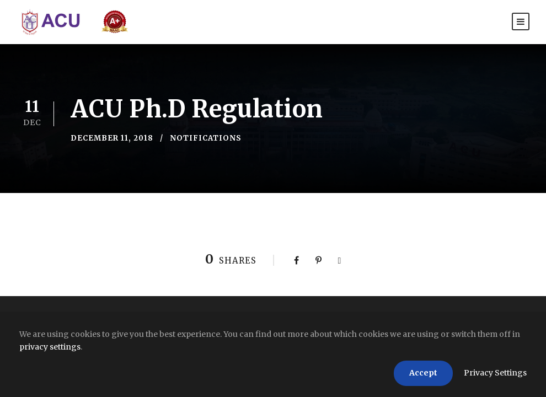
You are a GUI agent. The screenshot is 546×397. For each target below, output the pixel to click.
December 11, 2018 (112, 138)
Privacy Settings (495, 373)
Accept (423, 373)
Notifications (206, 138)
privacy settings (50, 347)
